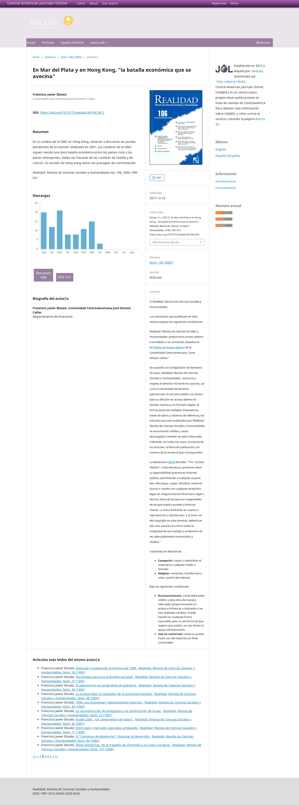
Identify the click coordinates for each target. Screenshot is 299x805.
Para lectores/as (225, 181)
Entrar (235, 3)
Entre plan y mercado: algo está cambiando (107, 728)
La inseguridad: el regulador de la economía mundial (114, 694)
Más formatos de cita (166, 242)
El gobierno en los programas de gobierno (106, 685)
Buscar (263, 42)
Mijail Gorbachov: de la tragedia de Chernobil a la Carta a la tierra (123, 745)
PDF (158, 178)
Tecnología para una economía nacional (104, 677)
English (220, 149)
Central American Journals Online (37, 3)
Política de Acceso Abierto (168, 347)
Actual (30, 42)
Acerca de (98, 42)
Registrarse (219, 3)
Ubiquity (257, 71)
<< (34, 756)
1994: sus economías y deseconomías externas (109, 702)
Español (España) (227, 156)
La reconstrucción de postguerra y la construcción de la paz (119, 711)
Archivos (48, 42)
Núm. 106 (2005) (71, 57)
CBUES (240, 82)
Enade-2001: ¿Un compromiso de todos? (104, 719)
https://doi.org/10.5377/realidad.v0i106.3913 (72, 112)
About (93, 3)
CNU (219, 82)
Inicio (36, 57)
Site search (110, 3)
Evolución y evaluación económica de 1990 (106, 668)
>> (56, 756)
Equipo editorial (72, 42)
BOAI (171, 462)
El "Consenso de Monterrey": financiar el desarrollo (113, 736)
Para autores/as (225, 188)
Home (81, 3)
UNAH (228, 82)
